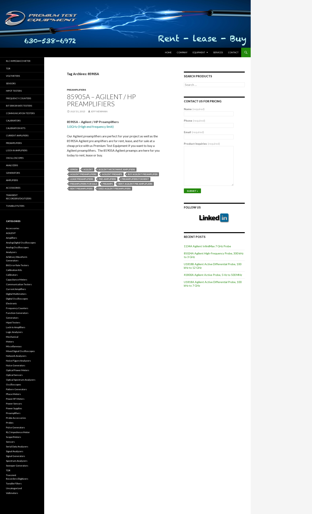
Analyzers (12, 165)
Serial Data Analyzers (17, 446)
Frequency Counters (18, 98)
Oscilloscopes (14, 158)
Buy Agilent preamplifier (143, 174)
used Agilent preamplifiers (114, 188)
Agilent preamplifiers (83, 174)
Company (182, 52)
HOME (168, 52)
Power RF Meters (15, 398)
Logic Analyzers (14, 332)
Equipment (199, 52)
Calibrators (13, 120)
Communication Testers (20, 113)
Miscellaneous (14, 346)
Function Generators (17, 312)
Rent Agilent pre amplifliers (135, 183)
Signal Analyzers (14, 451)
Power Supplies (14, 408)
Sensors (11, 83)
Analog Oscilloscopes (17, 247)
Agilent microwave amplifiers (116, 169)
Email (194, 132)
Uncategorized (14, 488)
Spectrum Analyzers (16, 460)
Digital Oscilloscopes (17, 298)
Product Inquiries (202, 143)
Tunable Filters (15, 206)
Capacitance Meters (16, 279)
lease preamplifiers (81, 179)
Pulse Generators (15, 427)
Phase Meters (13, 394)
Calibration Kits (15, 128)
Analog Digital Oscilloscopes (21, 242)
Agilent (88, 169)
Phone (194, 120)
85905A (74, 169)
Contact (233, 52)
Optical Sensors (14, 374)
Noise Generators (15, 365)
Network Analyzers (16, 355)
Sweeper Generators (17, 465)
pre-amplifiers (107, 179)
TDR (8, 68)
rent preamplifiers (81, 188)
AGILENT (11, 233)
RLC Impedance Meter (18, 61)
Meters (10, 341)
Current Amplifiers (17, 135)
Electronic (11, 303)
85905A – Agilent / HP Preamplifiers (101, 100)
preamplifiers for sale (83, 183)
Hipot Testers (14, 90)
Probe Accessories (16, 417)
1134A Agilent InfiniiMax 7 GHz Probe (207, 246)
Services (218, 52)
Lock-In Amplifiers (15, 327)
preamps (108, 183)
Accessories (13, 187)
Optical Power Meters (17, 370)
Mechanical (12, 336)
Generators (13, 173)
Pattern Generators (16, 389)
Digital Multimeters (16, 293)
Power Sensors (14, 403)
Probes (10, 422)
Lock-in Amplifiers (16, 150)
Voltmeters (13, 76)
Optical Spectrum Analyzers (20, 379)
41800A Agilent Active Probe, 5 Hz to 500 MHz (213, 274)
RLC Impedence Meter (18, 432)
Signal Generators (15, 456)
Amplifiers (12, 180)
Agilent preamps (112, 174)
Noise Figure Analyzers (18, 360)
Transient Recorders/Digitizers (18, 197)
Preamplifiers (76, 89)
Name (194, 109)
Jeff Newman (99, 111)
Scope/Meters (13, 436)
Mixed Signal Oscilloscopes (20, 351)
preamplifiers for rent (135, 179)
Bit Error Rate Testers (19, 105)
